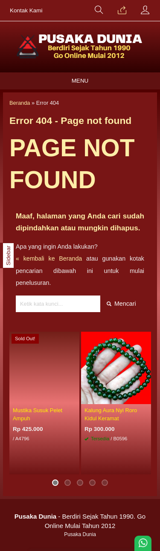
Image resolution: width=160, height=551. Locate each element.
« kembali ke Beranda (49, 258)
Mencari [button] (121, 303)
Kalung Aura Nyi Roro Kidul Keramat (110, 414)
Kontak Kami (26, 10)
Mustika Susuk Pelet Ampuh (37, 414)
